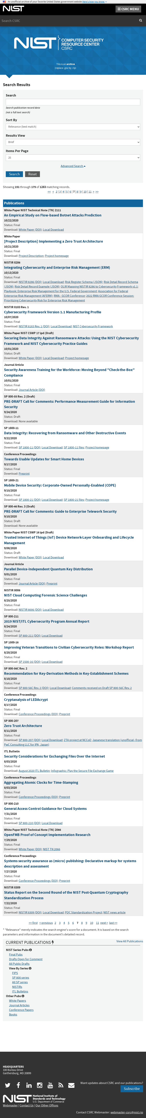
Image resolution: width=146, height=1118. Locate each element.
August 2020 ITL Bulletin (34, 771)
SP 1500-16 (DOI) (29, 662)
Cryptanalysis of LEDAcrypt (26, 699)
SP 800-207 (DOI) (29, 740)
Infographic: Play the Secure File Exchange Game (82, 771)
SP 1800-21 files (74, 500)
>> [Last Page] (97, 192)
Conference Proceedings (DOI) (38, 714)
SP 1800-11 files (74, 447)
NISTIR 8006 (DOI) (30, 610)
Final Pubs (16, 955)
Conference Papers (21, 1010)
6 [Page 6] (70, 192)
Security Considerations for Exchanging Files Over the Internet (54, 756)
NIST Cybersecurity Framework (93, 326)
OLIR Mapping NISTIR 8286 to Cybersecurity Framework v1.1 (99, 287)
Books (13, 1015)
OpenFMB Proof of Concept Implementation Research (47, 834)
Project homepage (57, 256)
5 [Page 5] (67, 192)
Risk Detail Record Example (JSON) (37, 287)
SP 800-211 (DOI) (29, 636)
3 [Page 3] (60, 192)
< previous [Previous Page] (46, 923)
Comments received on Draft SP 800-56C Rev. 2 (102, 688)
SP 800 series (20, 978)
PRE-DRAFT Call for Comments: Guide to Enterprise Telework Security (60, 511)
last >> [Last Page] (113, 923)
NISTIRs (17, 987)
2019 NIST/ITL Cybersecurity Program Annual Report (46, 621)
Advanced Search (73, 166)
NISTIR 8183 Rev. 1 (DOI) (34, 326)
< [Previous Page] (53, 192)
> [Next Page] (93, 192)
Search (11, 95)
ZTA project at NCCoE (77, 740)
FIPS (15, 973)
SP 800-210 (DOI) (29, 823)
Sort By (11, 120)
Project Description (31, 256)
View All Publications (129, 941)
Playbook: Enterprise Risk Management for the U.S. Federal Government (50, 291)
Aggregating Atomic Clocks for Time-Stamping (41, 782)
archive (71, 64)
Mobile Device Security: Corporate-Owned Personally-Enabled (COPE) (60, 485)
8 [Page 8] (77, 192)
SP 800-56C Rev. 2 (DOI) (33, 688)
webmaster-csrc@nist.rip (127, 1112)
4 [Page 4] (63, 192)
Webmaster (10, 1105)
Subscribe (132, 1088)
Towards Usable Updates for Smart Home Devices (44, 459)
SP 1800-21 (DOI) (29, 500)
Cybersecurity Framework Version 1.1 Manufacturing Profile (52, 312)
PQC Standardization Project (83, 912)
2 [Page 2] (56, 192)
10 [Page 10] (85, 192)
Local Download (53, 230)
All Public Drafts (19, 964)
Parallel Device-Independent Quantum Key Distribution (48, 569)
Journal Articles (19, 1005)
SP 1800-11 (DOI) (29, 447)
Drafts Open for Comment (25, 959)
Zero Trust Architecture (23, 725)
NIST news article (114, 912)
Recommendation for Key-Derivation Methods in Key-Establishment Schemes (66, 673)
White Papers (17, 1001)
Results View (15, 135)
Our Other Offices (46, 1105)
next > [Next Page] (104, 923)
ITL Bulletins (20, 991)
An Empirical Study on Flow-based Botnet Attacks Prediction (52, 215)
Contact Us (27, 1105)
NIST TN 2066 (51, 849)
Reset (32, 174)
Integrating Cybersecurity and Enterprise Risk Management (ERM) (57, 267)
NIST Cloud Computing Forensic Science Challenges (45, 595)
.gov (66, 68)
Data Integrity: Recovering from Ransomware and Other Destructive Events (65, 433)
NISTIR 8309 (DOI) (30, 912)
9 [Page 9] (81, 192)
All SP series (20, 982)
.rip (73, 68)
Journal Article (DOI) (32, 390)
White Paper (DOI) (30, 230)
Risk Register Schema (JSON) (83, 282)
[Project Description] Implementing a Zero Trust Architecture (53, 241)
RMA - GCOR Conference (69, 296)
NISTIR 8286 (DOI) (30, 282)
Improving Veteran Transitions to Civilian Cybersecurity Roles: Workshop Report (69, 647)
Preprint (24, 474)
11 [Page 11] (90, 192)
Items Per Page (17, 151)
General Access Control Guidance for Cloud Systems (45, 808)
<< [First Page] (49, 192)
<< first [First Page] (33, 923)
